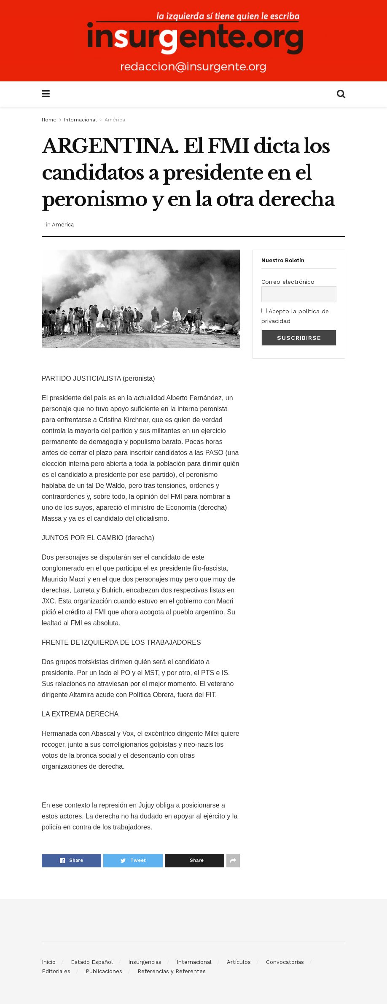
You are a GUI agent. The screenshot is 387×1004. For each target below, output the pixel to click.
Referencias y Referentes (171, 971)
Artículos (239, 962)
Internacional (80, 120)
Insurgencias (144, 962)
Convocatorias (285, 962)
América (115, 120)
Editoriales (56, 971)
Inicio (49, 962)
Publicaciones (104, 971)
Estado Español (92, 962)
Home (49, 120)
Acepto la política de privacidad (295, 316)
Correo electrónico (287, 281)
